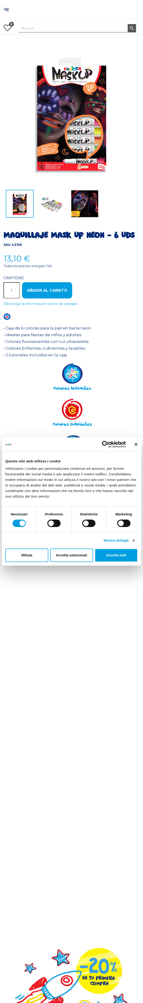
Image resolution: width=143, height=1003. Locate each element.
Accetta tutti (116, 555)
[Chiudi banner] (136, 444)
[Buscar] (77, 28)
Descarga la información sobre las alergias (40, 303)
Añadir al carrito (47, 290)
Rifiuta (26, 555)
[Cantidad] (11, 290)
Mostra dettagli (116, 540)
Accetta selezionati (71, 555)
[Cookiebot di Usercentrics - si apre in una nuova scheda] (105, 444)
